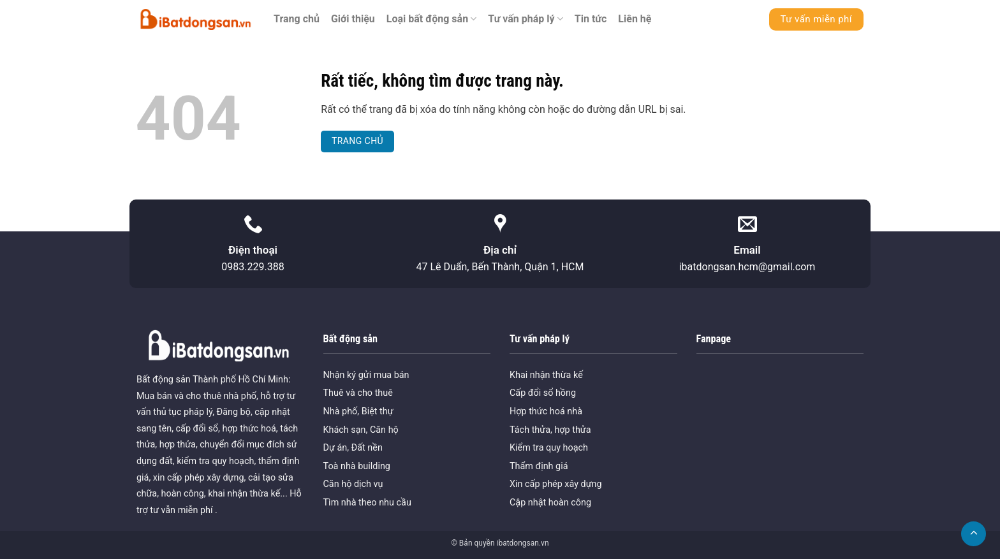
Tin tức (591, 19)
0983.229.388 (252, 267)
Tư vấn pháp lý (525, 19)
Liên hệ (634, 19)
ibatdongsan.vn (522, 543)
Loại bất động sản (431, 19)
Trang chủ (297, 19)
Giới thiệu (353, 19)
